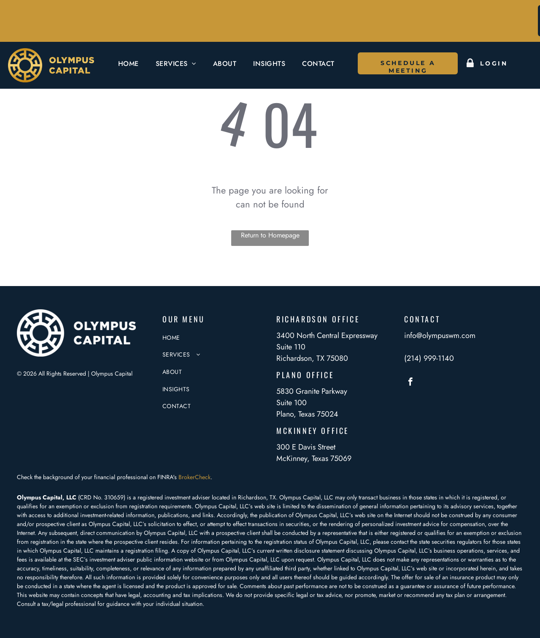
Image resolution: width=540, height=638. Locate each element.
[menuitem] (128, 64)
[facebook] (410, 383)
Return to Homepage (270, 235)
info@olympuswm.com (439, 335)
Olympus (328, 559)
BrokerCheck (194, 477)
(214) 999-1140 (429, 358)
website (193, 559)
